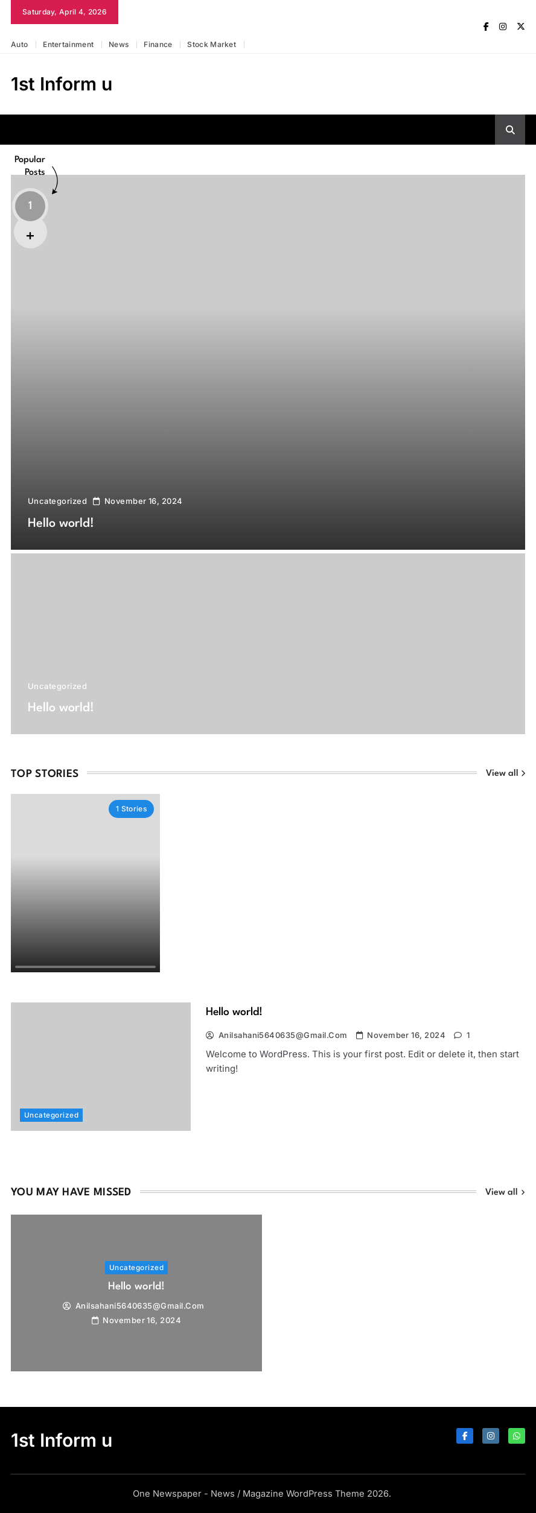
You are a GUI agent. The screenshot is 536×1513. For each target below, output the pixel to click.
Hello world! (65, 523)
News (119, 44)
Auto (19, 44)
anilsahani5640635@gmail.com (283, 1035)
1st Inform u (61, 84)
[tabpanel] (136, 1293)
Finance (158, 44)
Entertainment (68, 44)
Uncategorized (57, 501)
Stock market (211, 44)
